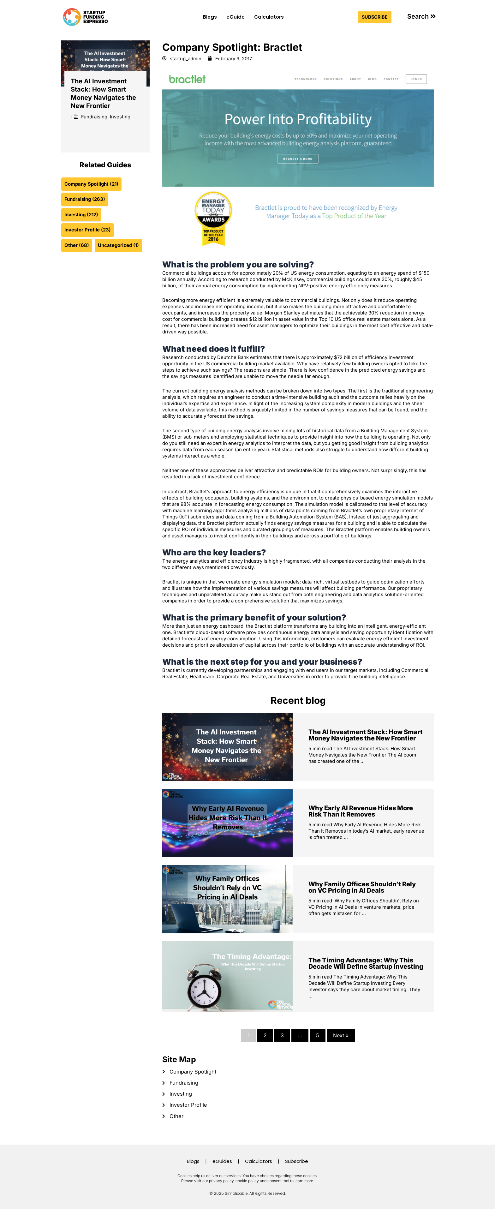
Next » (341, 1035)
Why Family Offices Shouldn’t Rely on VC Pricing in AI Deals (362, 888)
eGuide (235, 17)
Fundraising (94, 117)
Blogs (210, 17)
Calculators (269, 17)
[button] (421, 16)
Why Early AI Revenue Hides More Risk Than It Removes (360, 811)
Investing (120, 117)
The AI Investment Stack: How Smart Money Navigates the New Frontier (365, 735)
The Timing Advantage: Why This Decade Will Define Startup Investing (365, 964)
